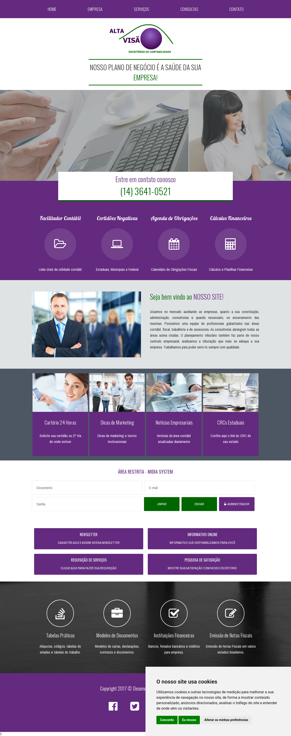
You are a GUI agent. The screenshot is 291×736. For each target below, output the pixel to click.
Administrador (238, 504)
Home (52, 9)
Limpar (162, 504)
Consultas (189, 9)
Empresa (95, 9)
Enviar (199, 504)
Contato (236, 9)
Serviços (141, 9)
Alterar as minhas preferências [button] (226, 720)
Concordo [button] (167, 720)
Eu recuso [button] (189, 720)
